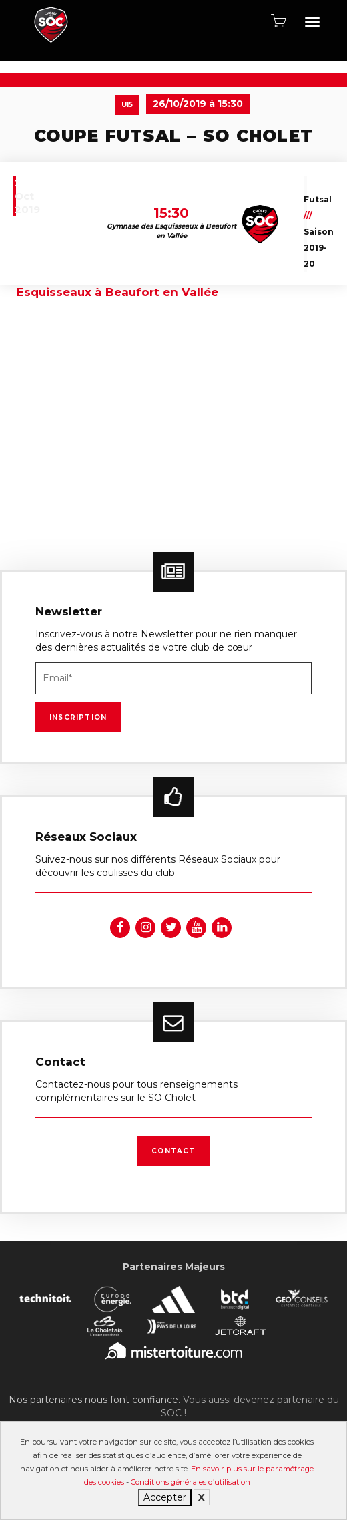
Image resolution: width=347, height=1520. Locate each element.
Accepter (164, 1497)
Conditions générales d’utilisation (190, 1482)
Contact (173, 1151)
